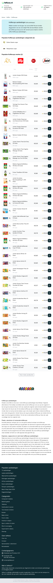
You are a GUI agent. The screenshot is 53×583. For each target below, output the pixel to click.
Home (3, 17)
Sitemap (4, 531)
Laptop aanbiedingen (7, 473)
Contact (4, 541)
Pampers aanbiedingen (8, 486)
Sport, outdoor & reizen (8, 523)
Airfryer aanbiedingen (8, 481)
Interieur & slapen (6, 520)
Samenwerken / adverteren (9, 543)
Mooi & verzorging (7, 526)
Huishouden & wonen (7, 507)
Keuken (4, 512)
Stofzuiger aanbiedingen (8, 478)
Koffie (8, 17)
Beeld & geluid (6, 501)
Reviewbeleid (5, 546)
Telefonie (4, 504)
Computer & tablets (7, 499)
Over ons (4, 538)
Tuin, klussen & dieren (8, 510)
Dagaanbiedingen (6, 492)
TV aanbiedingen (6, 470)
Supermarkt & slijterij (7, 529)
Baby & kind (5, 515)
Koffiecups (14, 17)
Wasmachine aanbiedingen (9, 476)
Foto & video (5, 518)
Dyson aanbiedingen (7, 484)
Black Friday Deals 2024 (8, 489)
